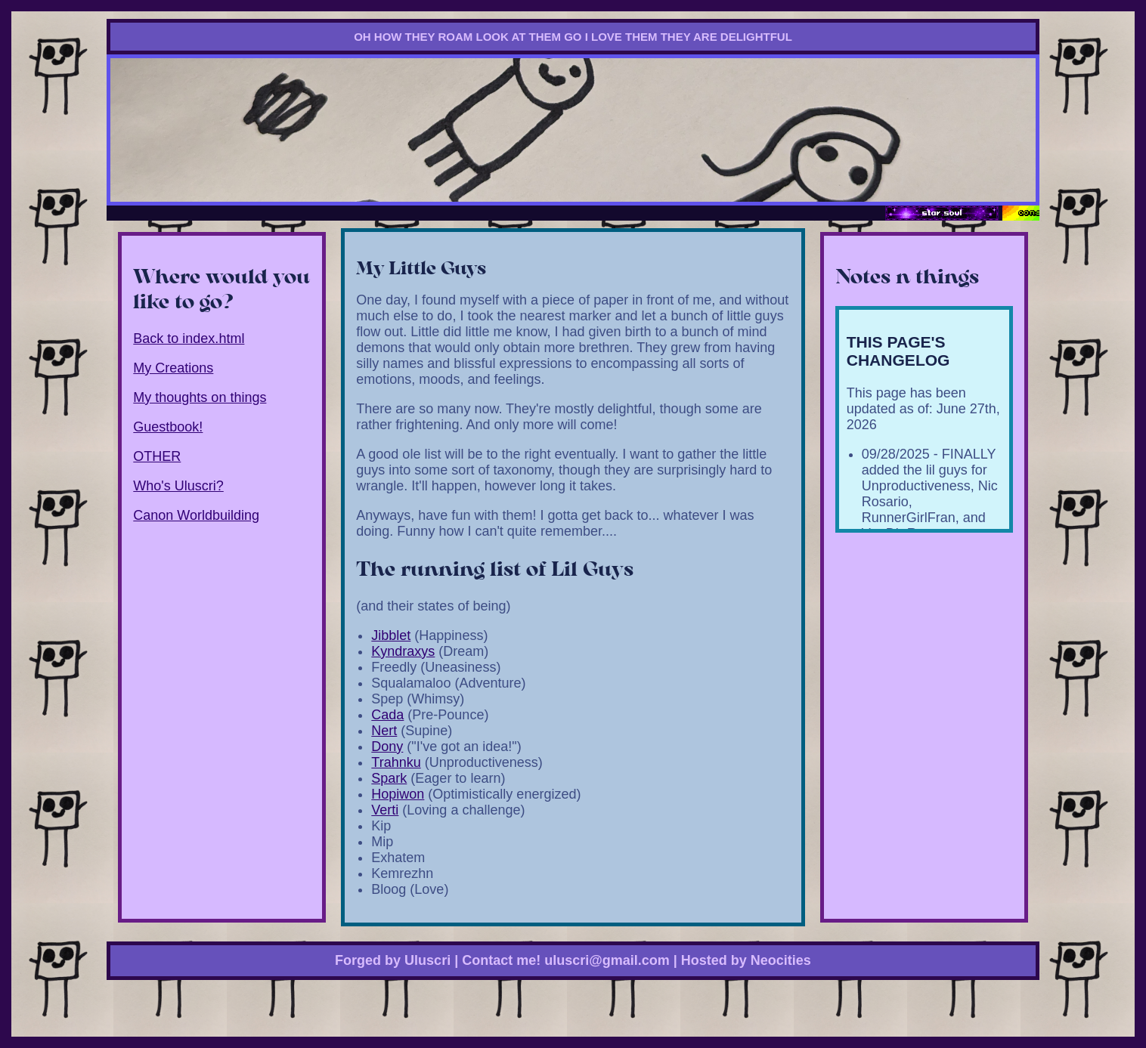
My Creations (173, 368)
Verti (384, 810)
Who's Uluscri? (178, 485)
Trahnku (395, 762)
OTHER (157, 456)
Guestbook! (168, 426)
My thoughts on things (199, 397)
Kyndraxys (403, 651)
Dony (387, 746)
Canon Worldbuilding (196, 515)
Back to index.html (188, 338)
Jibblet (390, 635)
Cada (387, 714)
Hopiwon (397, 794)
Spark (389, 778)
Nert (384, 730)
